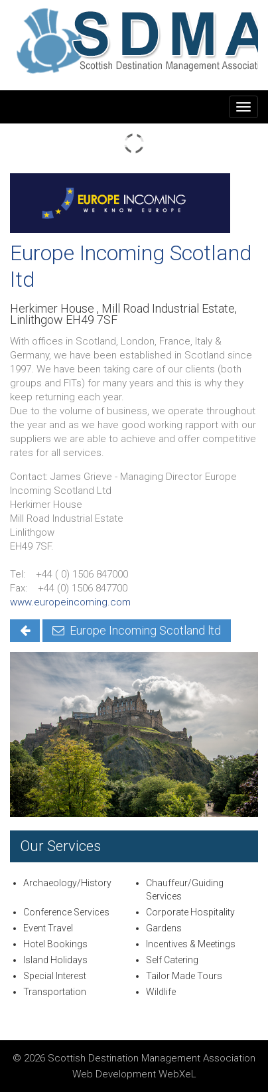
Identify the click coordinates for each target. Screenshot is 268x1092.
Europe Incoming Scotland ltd (136, 630)
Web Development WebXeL (134, 1074)
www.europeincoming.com (70, 602)
